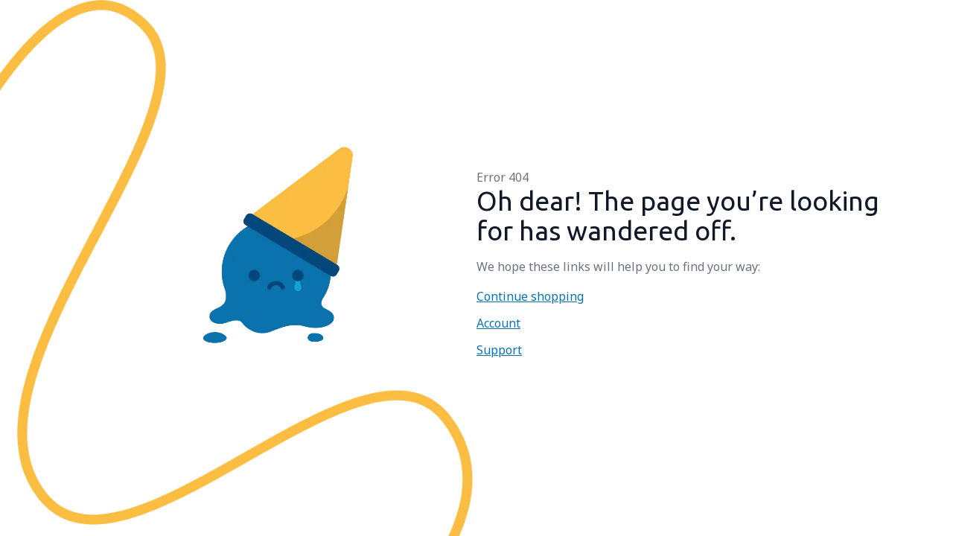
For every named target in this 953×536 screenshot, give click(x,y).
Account (498, 323)
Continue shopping (530, 296)
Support (499, 350)
